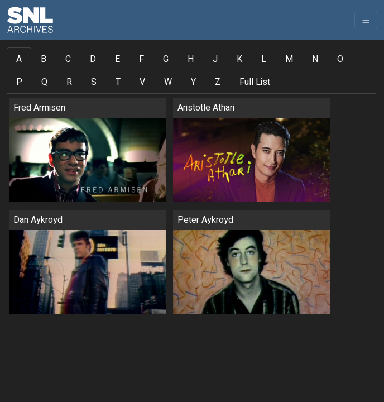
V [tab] (142, 82)
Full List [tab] (254, 82)
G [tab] (166, 59)
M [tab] (289, 59)
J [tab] (215, 59)
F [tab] (141, 59)
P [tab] (19, 82)
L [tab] (263, 59)
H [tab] (191, 59)
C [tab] (68, 59)
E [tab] (117, 59)
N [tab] (315, 59)
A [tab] (19, 59)
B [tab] (43, 59)
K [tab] (239, 59)
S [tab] (94, 82)
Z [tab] (217, 82)
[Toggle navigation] (365, 20)
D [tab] (93, 59)
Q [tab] (44, 82)
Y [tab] (193, 82)
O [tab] (340, 59)
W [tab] (168, 82)
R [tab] (69, 82)
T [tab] (118, 82)
